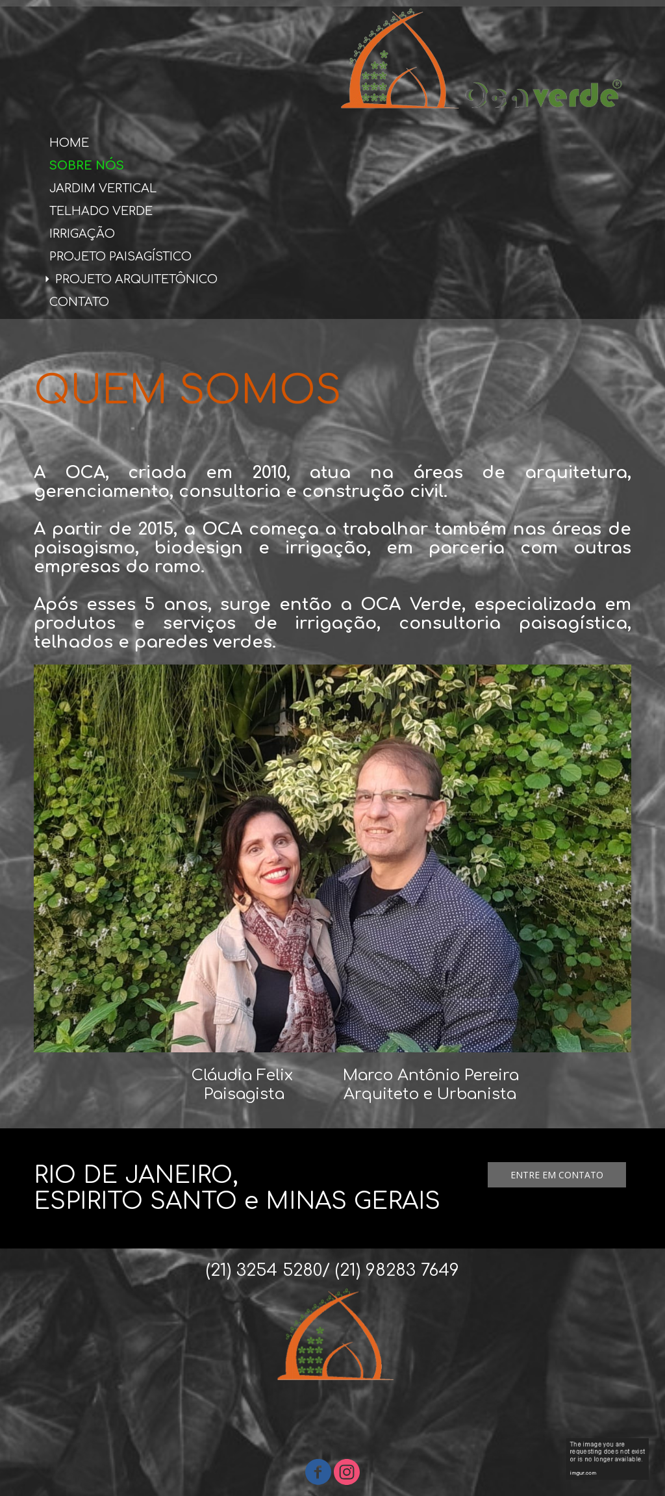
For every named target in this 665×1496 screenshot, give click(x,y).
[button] (557, 1174)
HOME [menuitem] (69, 142)
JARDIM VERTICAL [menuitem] (103, 188)
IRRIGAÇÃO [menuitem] (82, 233)
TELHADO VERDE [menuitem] (101, 211)
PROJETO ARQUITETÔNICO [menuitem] (136, 279)
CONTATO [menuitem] (79, 302)
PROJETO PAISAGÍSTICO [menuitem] (120, 256)
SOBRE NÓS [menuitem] (86, 165)
